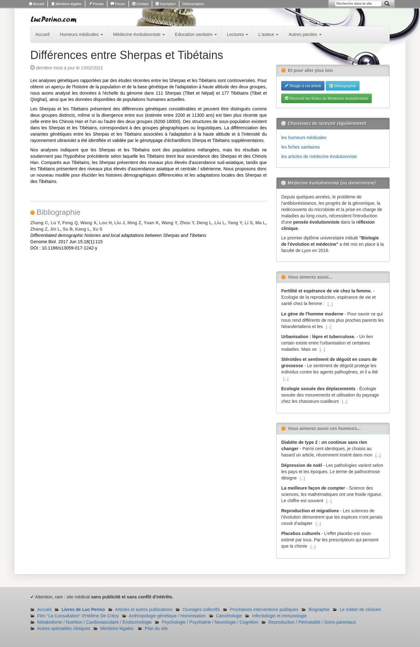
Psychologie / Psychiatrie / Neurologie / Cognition (210, 622)
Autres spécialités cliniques (63, 628)
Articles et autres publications (143, 609)
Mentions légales (66, 4)
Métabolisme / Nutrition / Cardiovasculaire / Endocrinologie (94, 622)
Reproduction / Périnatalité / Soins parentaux (312, 622)
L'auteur (268, 34)
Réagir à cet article (303, 86)
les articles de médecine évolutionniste (319, 156)
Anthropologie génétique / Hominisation (167, 615)
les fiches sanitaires (300, 147)
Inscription (165, 4)
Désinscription (193, 4)
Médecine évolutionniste (139, 34)
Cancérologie (229, 615)
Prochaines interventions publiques (264, 609)
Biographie (319, 609)
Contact (140, 4)
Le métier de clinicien (360, 609)
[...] (330, 304)
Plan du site (156, 628)
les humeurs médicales (303, 137)
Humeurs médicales (81, 34)
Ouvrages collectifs (201, 609)
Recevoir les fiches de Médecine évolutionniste (326, 98)
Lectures (237, 34)
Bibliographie (342, 86)
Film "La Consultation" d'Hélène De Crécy (78, 615)
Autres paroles (305, 34)
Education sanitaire (196, 34)
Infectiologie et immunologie (279, 615)
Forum (118, 4)
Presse (96, 4)
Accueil (36, 4)
